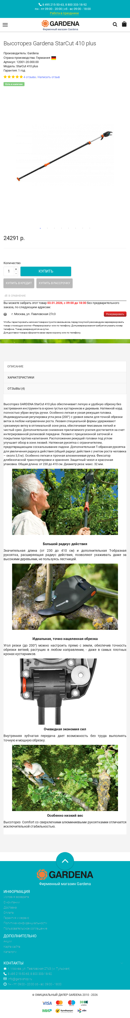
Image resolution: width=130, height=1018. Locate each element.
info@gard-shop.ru (18, 979)
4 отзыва (30, 77)
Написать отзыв (49, 77)
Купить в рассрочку (54, 283)
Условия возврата (16, 897)
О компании (12, 902)
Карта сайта (12, 946)
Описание (15, 366)
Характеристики (21, 377)
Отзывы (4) (16, 388)
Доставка (10, 907)
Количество (12, 263)
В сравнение (15, 295)
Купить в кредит (19, 283)
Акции (8, 941)
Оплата (9, 912)
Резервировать (115, 314)
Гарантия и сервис (16, 918)
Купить (46, 271)
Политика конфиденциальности (25, 923)
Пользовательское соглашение (25, 928)
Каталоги (10, 952)
